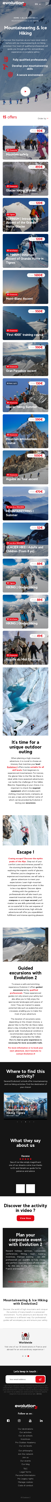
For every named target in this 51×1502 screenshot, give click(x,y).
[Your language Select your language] (38, 4)
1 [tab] (17, 1121)
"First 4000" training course (24, 334)
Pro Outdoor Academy (25, 1442)
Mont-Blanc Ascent (19, 298)
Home (16, 18)
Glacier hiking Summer (21, 407)
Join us (25, 1457)
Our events (25, 1461)
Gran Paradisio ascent (21, 371)
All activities (29, 18)
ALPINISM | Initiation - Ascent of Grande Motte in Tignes (25, 258)
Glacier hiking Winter (20, 190)
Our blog (25, 1464)
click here (39, 1394)
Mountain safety (17, 154)
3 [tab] (25, 1121)
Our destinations (25, 1429)
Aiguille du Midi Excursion (23, 659)
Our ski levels (25, 1446)
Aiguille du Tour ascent (22, 479)
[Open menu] (47, 4)
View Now (25, 1218)
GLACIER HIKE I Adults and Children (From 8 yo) (24, 549)
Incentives (25, 1439)
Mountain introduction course (21, 441)
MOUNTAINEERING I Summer (19, 513)
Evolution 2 (12, 767)
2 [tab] (21, 1121)
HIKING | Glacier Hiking (22, 587)
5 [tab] (33, 1121)
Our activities (25, 1432)
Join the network (25, 1454)
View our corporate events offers (25, 1282)
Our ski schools (25, 1435)
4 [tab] (29, 1121)
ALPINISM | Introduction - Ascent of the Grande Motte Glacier (23, 222)
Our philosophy (25, 1450)
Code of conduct (25, 1485)
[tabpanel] (25, 1106)
